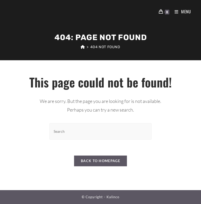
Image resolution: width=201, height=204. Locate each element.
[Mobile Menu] (181, 11)
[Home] (83, 47)
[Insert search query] (100, 131)
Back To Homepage (100, 161)
